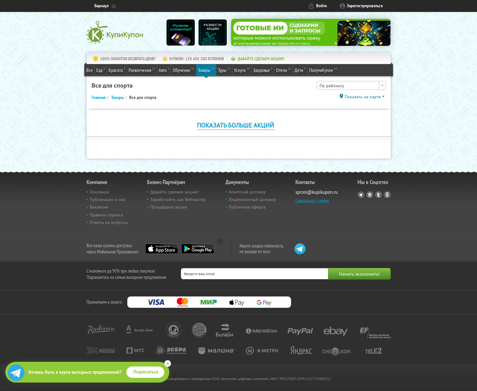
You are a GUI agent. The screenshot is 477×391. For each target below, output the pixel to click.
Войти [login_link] (321, 5)
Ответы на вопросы (109, 222)
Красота (117, 69)
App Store (161, 249)
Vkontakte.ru (369, 194)
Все (89, 70)
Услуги (242, 69)
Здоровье (263, 69)
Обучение (183, 69)
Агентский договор (247, 192)
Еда (100, 69)
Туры (224, 69)
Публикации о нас (107, 199)
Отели (283, 69)
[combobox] (351, 85)
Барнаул (101, 5)
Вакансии (99, 207)
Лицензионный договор (252, 199)
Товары (206, 69)
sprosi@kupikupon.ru (316, 192)
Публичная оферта (247, 207)
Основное (99, 192)
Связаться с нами (312, 200)
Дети (300, 69)
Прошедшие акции (168, 207)
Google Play (197, 249)
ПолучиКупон (323, 69)
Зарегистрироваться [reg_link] (365, 5)
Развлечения (142, 69)
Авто (164, 69)
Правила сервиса (106, 215)
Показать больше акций (235, 125)
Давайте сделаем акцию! (174, 192)
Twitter (378, 194)
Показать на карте (363, 97)
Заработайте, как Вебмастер (178, 199)
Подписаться (145, 372)
